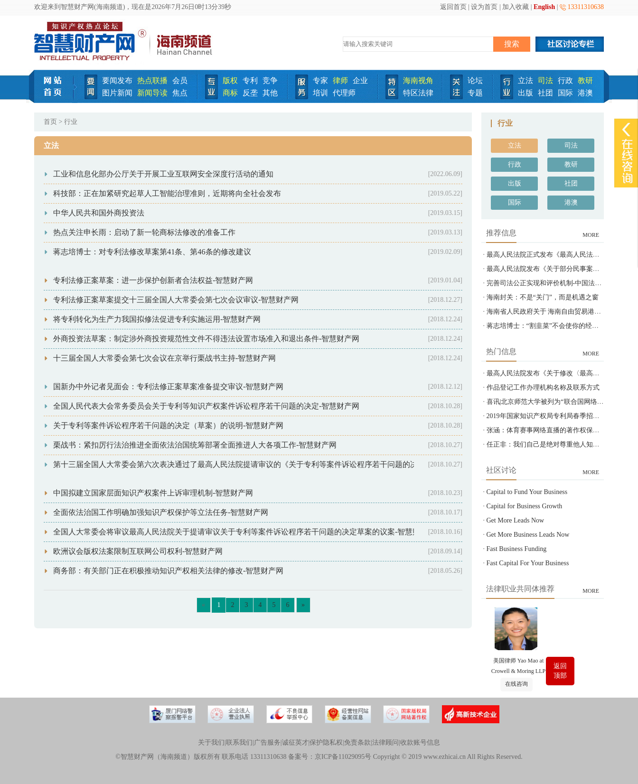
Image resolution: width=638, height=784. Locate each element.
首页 (50, 121)
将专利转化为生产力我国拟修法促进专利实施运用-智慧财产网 (157, 319)
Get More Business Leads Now (528, 534)
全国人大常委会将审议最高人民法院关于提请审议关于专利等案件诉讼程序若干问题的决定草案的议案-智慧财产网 (244, 531)
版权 (230, 80)
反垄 (250, 93)
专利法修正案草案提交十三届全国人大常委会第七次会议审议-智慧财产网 (176, 299)
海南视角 (418, 80)
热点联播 (152, 80)
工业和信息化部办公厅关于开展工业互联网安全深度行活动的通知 (163, 173)
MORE (590, 235)
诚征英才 (295, 742)
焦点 (180, 93)
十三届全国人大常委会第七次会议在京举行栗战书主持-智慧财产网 (164, 358)
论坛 (475, 80)
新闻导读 (152, 93)
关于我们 (211, 742)
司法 (545, 80)
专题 (475, 93)
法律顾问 (385, 742)
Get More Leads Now (515, 520)
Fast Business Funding (517, 548)
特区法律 (418, 93)
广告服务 (267, 742)
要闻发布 (117, 80)
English (544, 6)
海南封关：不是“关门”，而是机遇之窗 (543, 297)
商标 (230, 93)
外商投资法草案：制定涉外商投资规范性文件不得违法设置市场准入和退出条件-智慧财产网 (206, 338)
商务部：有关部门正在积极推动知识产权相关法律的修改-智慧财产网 (168, 570)
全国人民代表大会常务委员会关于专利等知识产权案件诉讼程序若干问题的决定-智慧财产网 (206, 406)
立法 (525, 80)
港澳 (585, 93)
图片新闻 (117, 93)
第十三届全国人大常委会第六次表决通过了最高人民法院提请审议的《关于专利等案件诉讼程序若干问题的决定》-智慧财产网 (263, 464)
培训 (320, 93)
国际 (565, 93)
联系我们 (239, 742)
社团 (545, 93)
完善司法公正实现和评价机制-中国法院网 (548, 283)
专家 (320, 80)
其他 (270, 93)
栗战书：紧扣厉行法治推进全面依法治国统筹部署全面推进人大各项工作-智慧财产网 (195, 444)
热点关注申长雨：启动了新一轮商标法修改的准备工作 (144, 232)
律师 (340, 80)
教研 (585, 80)
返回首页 (453, 6)
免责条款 (357, 742)
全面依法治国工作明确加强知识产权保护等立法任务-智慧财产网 (160, 512)
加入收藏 (515, 6)
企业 (360, 80)
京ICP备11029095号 (343, 756)
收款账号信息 (420, 742)
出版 (525, 93)
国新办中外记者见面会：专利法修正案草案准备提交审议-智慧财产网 (168, 386)
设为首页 (484, 6)
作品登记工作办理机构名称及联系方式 (543, 387)
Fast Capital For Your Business (528, 563)
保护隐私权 (326, 742)
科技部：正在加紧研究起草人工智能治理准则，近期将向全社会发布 (167, 193)
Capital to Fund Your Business (527, 491)
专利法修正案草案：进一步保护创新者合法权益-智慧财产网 (153, 280)
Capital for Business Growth (525, 506)
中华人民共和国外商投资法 (98, 212)
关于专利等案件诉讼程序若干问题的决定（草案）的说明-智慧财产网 (168, 425)
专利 (250, 80)
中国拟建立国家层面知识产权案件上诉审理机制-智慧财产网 (153, 492)
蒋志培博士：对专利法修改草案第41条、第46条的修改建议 (152, 251)
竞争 (270, 80)
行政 (565, 80)
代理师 (344, 93)
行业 (70, 121)
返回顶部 (560, 671)
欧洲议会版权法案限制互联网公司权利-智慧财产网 (138, 551)
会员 (180, 80)
